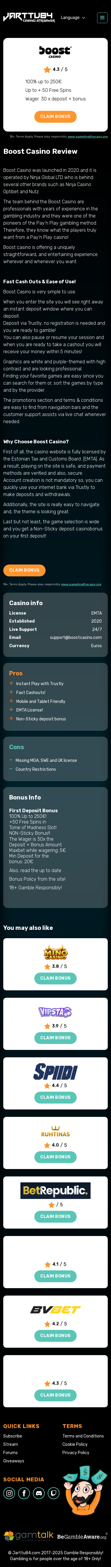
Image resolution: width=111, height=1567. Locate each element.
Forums (10, 1453)
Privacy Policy (75, 1453)
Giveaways (13, 1461)
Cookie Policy (75, 1444)
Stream (10, 1444)
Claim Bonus (55, 116)
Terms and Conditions (83, 1436)
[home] (29, 18)
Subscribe (12, 1436)
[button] (76, 18)
